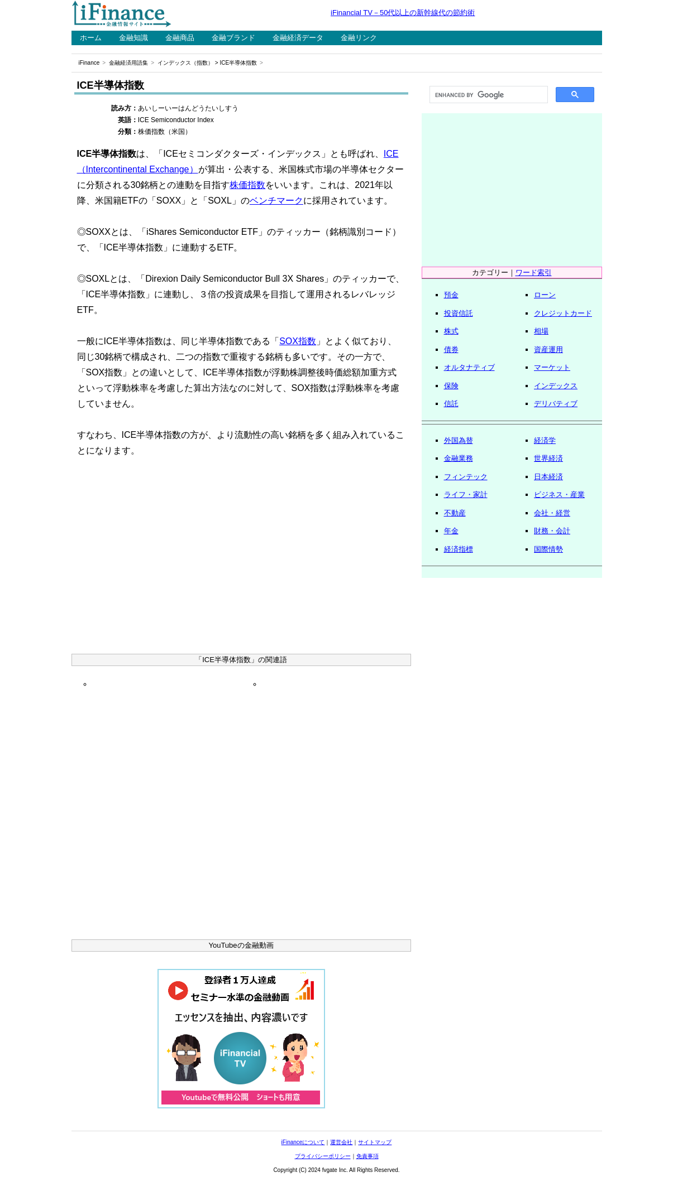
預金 (451, 295)
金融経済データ (298, 37)
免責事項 (367, 1156)
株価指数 (247, 185)
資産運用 (548, 349)
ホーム (91, 37)
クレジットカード (563, 313)
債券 (451, 349)
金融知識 (133, 37)
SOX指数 (297, 341)
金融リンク (359, 37)
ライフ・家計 (466, 494)
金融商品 (179, 37)
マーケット (552, 367)
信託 (451, 403)
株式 (451, 331)
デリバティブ (555, 403)
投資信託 (458, 313)
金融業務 (458, 458)
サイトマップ (375, 1142)
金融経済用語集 (128, 63)
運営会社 (341, 1142)
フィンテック (466, 476)
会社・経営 (552, 513)
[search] (487, 95)
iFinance (89, 63)
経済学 (545, 440)
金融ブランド (233, 37)
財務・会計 (552, 531)
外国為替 (458, 440)
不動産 (455, 513)
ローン (545, 295)
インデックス (555, 386)
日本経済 (548, 476)
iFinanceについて (303, 1142)
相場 (541, 331)
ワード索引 (534, 272)
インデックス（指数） (185, 63)
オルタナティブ (469, 367)
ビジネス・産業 (559, 494)
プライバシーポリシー (323, 1156)
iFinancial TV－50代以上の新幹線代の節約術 (403, 12)
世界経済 (548, 458)
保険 (451, 386)
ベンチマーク (276, 200)
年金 (451, 531)
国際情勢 (548, 549)
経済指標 (458, 549)
